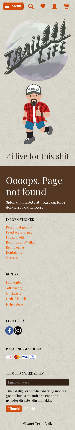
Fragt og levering (19, 232)
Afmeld (29, 408)
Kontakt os (14, 252)
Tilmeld (14, 408)
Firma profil (15, 237)
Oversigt (12, 257)
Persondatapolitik (19, 227)
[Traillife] (37, 49)
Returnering (15, 247)
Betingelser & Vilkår (21, 242)
